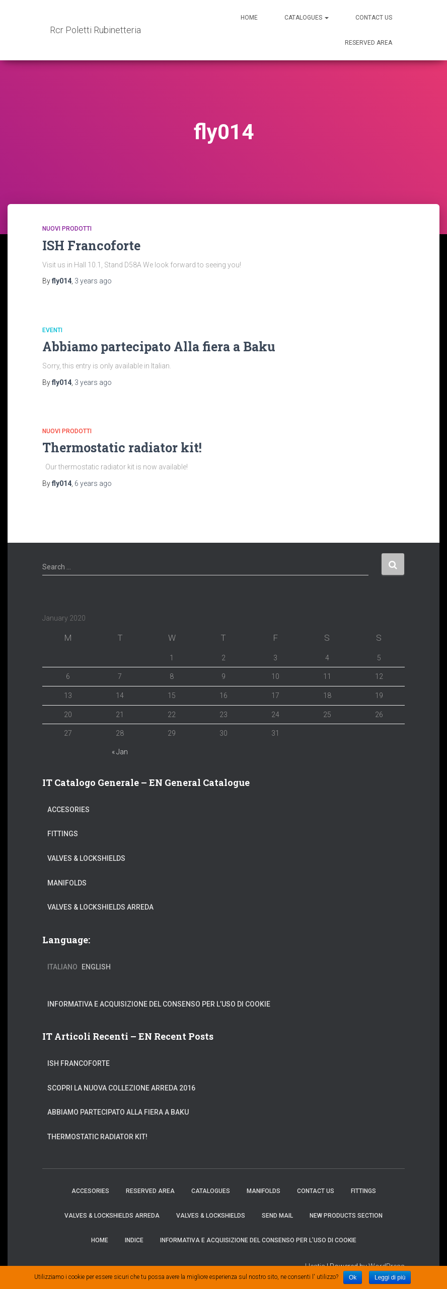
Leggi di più (390, 1277)
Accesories (68, 810)
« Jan (120, 752)
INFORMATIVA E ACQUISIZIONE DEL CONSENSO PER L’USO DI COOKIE (158, 1004)
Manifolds (67, 883)
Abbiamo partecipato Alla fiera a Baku (158, 346)
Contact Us (373, 17)
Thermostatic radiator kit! (122, 447)
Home (249, 17)
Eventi (52, 330)
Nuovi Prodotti (67, 228)
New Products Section (346, 1215)
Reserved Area (368, 42)
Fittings (62, 834)
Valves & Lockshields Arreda (100, 907)
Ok (352, 1277)
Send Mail (277, 1215)
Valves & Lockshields (86, 858)
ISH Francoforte (91, 245)
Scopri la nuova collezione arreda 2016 (121, 1088)
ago (93, 281)
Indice (134, 1240)
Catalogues (306, 17)
